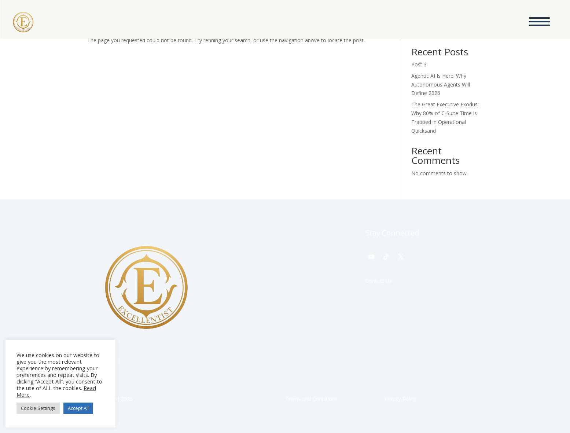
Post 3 (419, 64)
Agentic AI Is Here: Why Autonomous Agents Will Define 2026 (440, 84)
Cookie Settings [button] (38, 408)
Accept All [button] (78, 408)
